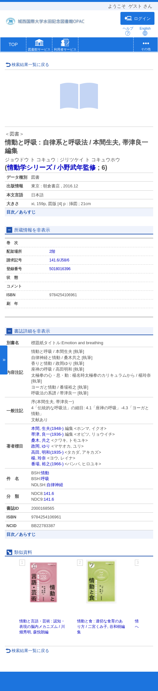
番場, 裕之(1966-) (47, 463)
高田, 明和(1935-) (47, 452)
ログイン (138, 18)
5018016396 (60, 269)
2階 (52, 251)
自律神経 (55, 484)
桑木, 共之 (40, 440)
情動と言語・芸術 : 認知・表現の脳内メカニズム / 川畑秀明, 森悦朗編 (42, 626)
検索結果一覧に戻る (27, 64)
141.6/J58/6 (59, 260)
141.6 (49, 493)
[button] (39, 45)
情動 (45, 472)
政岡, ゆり (40, 446)
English (145, 31)
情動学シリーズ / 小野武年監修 (51, 167)
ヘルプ (128, 31)
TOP (13, 44)
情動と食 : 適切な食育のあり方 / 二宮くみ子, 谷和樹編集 (101, 626)
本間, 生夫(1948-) (47, 428)
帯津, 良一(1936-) (47, 434)
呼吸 (45, 478)
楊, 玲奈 (38, 458)
